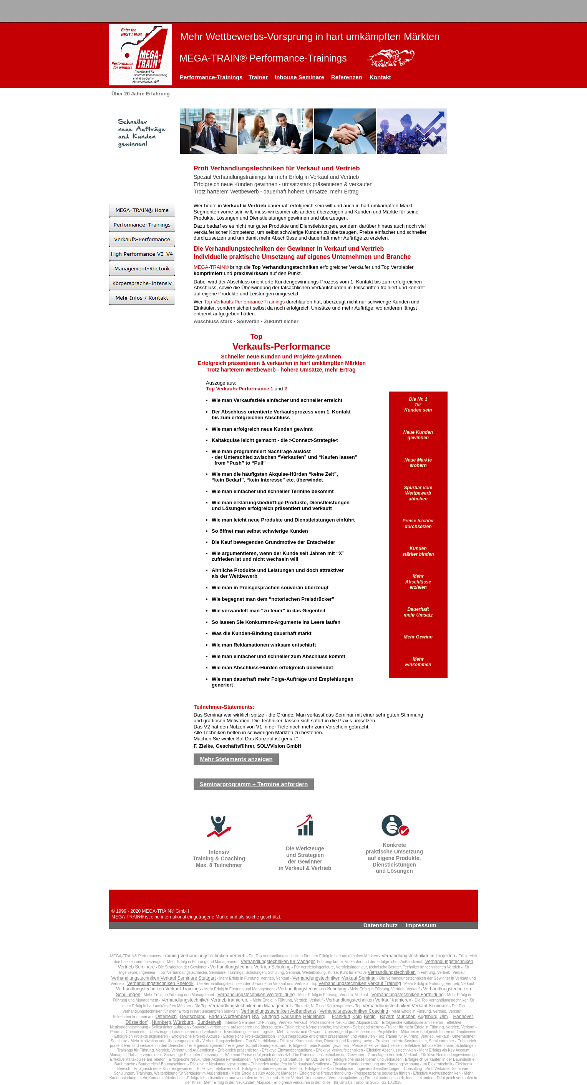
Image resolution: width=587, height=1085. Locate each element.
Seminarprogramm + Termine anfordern (254, 784)
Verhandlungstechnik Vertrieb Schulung (250, 967)
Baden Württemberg (229, 1016)
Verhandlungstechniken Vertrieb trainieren (204, 1000)
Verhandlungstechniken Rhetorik (160, 983)
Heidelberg (314, 1016)
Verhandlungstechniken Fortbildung (407, 994)
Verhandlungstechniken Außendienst (278, 1011)
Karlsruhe (291, 1016)
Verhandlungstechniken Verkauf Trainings (158, 989)
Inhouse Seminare (299, 77)
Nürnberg (161, 1022)
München (405, 1016)
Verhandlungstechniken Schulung (312, 989)
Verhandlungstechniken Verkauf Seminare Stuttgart (163, 978)
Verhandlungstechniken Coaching (353, 1011)
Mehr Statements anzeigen (236, 759)
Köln (356, 1016)
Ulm (443, 1016)
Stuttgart (270, 1016)
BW (255, 1016)
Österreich (166, 1016)
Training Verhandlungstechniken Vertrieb (204, 955)
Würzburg (183, 1022)
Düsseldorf (137, 1022)
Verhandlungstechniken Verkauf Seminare (405, 1005)
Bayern (387, 1016)
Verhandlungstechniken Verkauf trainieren (368, 1000)
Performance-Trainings (211, 77)
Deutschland (193, 1016)
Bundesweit (209, 1022)
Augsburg (427, 1016)
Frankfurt (341, 1016)
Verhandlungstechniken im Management (249, 1005)
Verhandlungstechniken (392, 972)
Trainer (258, 77)
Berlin (370, 1016)
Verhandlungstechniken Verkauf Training (359, 983)
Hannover (463, 1016)
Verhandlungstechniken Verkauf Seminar (334, 978)
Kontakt (380, 77)
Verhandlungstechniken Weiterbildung (256, 994)
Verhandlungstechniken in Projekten (418, 955)
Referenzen (346, 77)
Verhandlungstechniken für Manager (278, 961)
